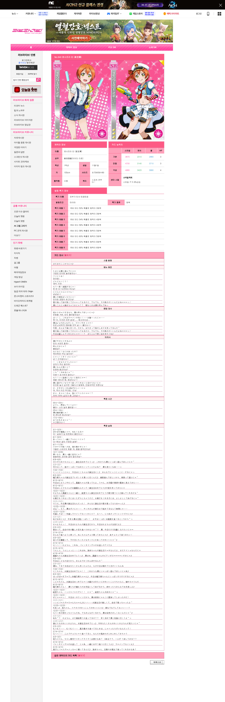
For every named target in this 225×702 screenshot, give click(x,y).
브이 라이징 (19, 287)
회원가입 (19, 74)
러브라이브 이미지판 (23, 120)
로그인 (198, 13)
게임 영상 (18, 277)
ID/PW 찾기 (32, 74)
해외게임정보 (20, 272)
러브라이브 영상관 (22, 125)
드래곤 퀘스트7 (21, 306)
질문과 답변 (19, 152)
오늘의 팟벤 (19, 221)
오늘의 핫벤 (19, 216)
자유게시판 (19, 138)
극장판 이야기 (20, 147)
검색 (38, 80)
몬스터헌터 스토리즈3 (23, 296)
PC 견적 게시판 (21, 231)
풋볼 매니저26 (20, 310)
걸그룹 (17, 263)
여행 (16, 267)
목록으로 (157, 662)
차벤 (16, 258)
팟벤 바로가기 (20, 248)
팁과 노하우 (19, 110)
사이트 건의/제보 (21, 162)
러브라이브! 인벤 (26, 55)
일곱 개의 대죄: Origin (23, 291)
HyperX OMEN (20, 282)
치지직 (17, 253)
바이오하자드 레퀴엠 (23, 301)
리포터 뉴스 (19, 106)
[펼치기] (67, 255)
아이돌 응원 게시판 (22, 142)
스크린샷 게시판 (21, 157)
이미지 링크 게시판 (22, 166)
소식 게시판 (19, 115)
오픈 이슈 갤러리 (21, 211)
